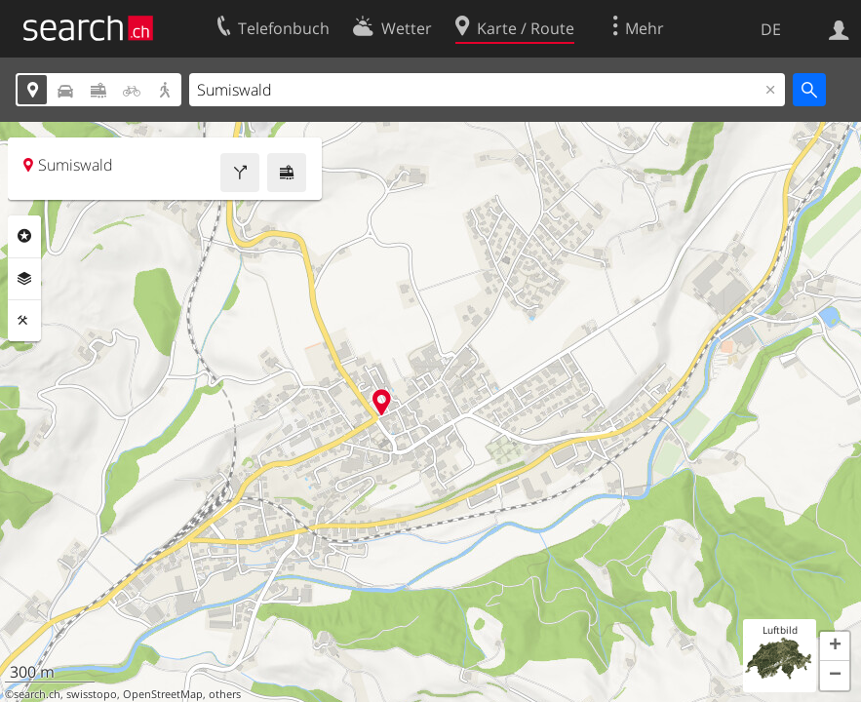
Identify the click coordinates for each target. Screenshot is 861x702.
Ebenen (24, 278)
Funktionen (24, 320)
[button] (834, 646)
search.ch (37, 694)
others (225, 694)
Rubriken (24, 235)
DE (771, 29)
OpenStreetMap (163, 694)
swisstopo (91, 694)
